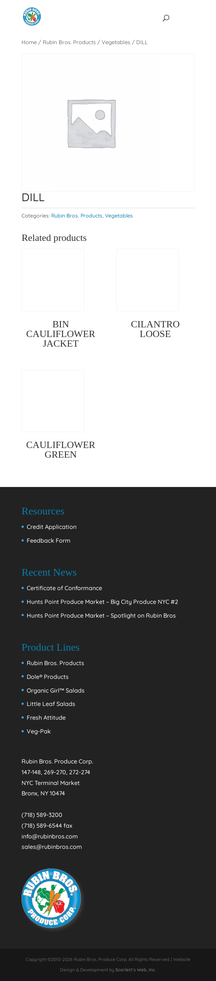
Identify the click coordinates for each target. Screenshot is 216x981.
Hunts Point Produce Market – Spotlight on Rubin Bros (101, 615)
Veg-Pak (39, 731)
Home (29, 42)
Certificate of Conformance (64, 588)
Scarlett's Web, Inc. (135, 969)
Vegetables (116, 42)
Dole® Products (48, 676)
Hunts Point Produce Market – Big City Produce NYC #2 (102, 601)
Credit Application (51, 526)
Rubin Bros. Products (69, 42)
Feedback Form (49, 540)
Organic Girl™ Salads (56, 690)
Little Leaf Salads (51, 703)
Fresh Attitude (46, 717)
